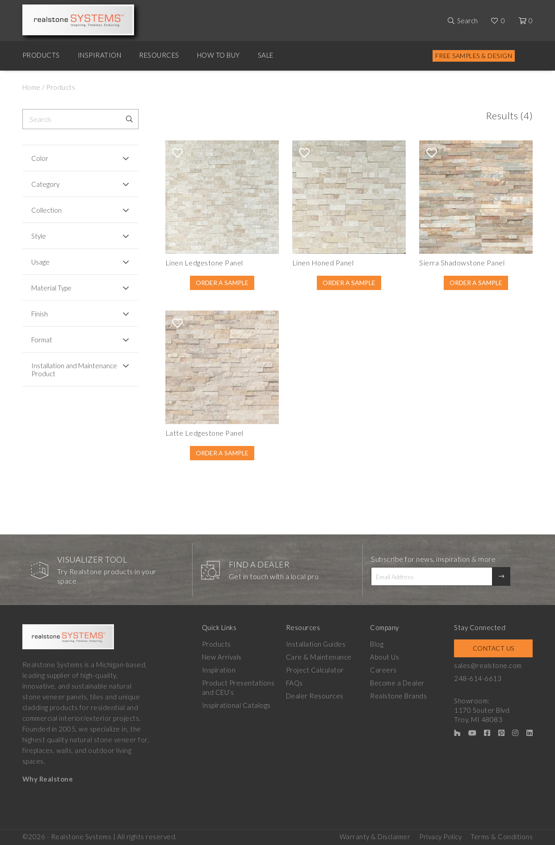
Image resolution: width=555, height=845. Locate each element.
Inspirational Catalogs (236, 705)
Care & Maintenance (319, 657)
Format (41, 340)
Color (39, 158)
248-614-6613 (477, 678)
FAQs (294, 683)
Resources (159, 55)
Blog (376, 644)
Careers (383, 670)
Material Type (51, 288)
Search (467, 21)
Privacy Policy (440, 836)
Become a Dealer (397, 683)
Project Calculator (315, 670)
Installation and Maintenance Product (74, 370)
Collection (46, 210)
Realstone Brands (398, 696)
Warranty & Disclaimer (375, 836)
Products (41, 55)
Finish (39, 314)
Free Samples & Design (474, 55)
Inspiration (100, 55)
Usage (40, 262)
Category (45, 184)
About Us (384, 657)
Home (31, 87)
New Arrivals (222, 657)
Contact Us (493, 648)
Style (38, 236)
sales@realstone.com (488, 665)
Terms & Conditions (502, 836)
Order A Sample (222, 282)
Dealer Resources (315, 696)
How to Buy (218, 55)
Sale (265, 55)
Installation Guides (316, 644)
